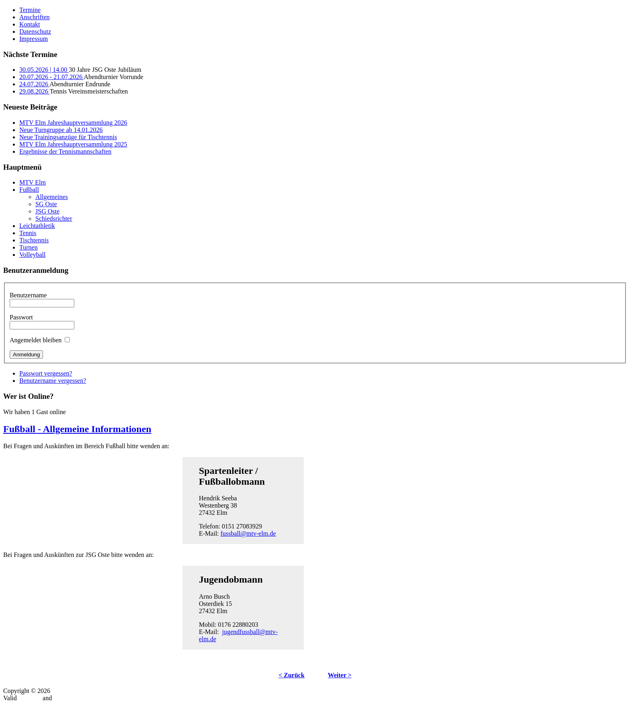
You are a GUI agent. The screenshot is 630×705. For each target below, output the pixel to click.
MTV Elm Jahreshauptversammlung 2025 (73, 144)
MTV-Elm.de (69, 690)
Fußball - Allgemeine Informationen (77, 429)
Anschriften (34, 17)
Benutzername (28, 295)
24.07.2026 (34, 84)
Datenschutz (35, 31)
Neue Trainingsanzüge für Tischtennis (68, 137)
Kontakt (29, 24)
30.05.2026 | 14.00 (44, 69)
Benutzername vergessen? (52, 380)
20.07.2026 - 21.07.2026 (51, 76)
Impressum (33, 38)
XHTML (29, 698)
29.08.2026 (34, 91)
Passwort (21, 317)
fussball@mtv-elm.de (248, 533)
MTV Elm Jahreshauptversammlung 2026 (73, 122)
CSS (59, 698)
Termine (30, 9)
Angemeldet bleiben (35, 340)
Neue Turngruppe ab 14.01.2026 (61, 129)
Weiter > (340, 675)
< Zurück (291, 675)
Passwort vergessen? (45, 373)
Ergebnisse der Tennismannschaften (65, 151)
